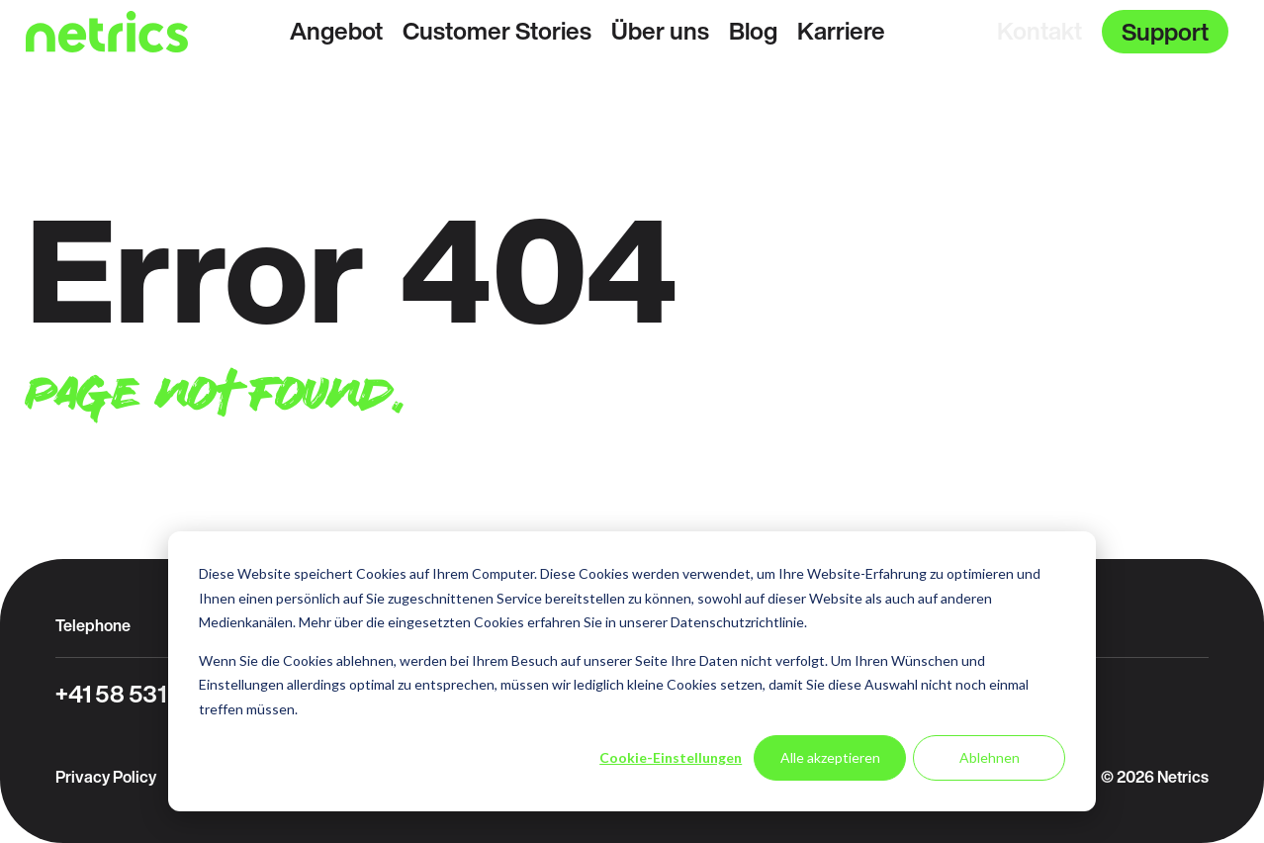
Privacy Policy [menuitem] (105, 777)
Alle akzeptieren (830, 757)
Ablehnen (989, 757)
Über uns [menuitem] (660, 30)
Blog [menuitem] (753, 30)
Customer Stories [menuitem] (497, 30)
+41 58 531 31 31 (138, 693)
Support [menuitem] (1165, 31)
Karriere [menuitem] (841, 30)
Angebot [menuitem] (336, 30)
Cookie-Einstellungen (670, 757)
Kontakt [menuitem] (1039, 30)
